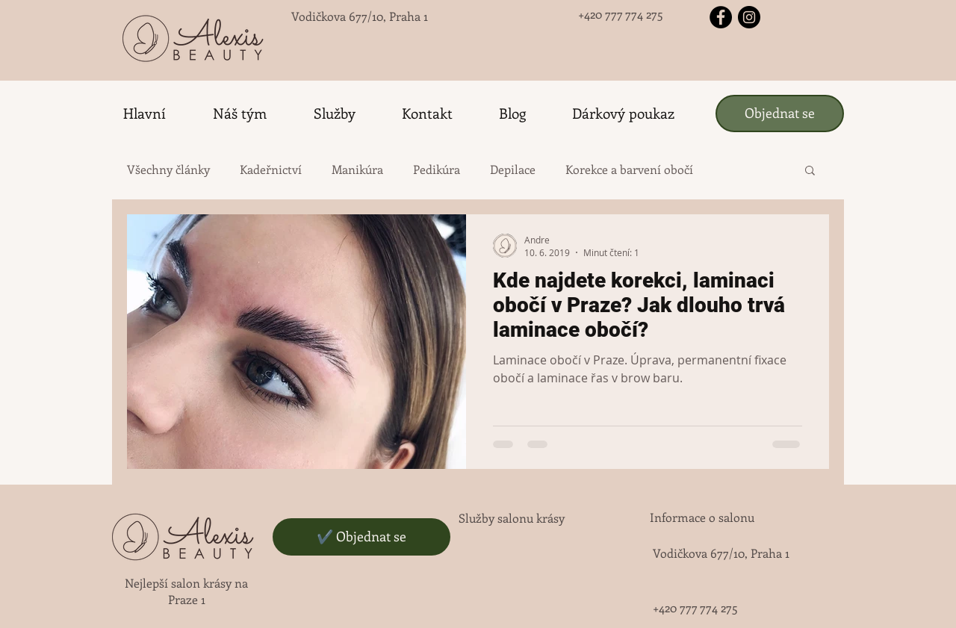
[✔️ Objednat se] (361, 537)
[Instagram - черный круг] (749, 17)
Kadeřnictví (271, 169)
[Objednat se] (780, 113)
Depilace (513, 169)
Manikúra (357, 169)
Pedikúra (436, 169)
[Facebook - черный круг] (721, 17)
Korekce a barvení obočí (629, 169)
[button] (810, 171)
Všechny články (168, 169)
